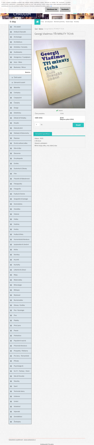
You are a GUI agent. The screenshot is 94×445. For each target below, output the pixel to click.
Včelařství (17, 406)
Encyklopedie (18, 158)
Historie (16, 214)
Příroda (16, 361)
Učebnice (17, 396)
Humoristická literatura (21, 239)
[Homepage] (38, 21)
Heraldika (17, 209)
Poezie (16, 330)
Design (16, 108)
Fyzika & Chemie (19, 194)
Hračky (16, 229)
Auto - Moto (18, 62)
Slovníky (16, 381)
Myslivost (17, 295)
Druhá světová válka (20, 143)
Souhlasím (64, 9)
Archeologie (18, 37)
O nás (42, 22)
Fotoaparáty (18, 183)
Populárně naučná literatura (20, 341)
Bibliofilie (17, 87)
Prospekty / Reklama (21, 351)
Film (15, 173)
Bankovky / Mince (20, 67)
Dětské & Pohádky (20, 118)
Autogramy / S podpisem (22, 57)
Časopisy (17, 102)
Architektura (18, 42)
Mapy (16, 275)
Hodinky (16, 224)
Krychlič (16, 259)
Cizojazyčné (18, 97)
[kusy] (37, 124)
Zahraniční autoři (19, 82)
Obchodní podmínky (59, 22)
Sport (16, 386)
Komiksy (17, 254)
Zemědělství (18, 416)
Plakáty (16, 320)
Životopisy (17, 421)
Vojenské (17, 411)
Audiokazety (18, 52)
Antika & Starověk (20, 32)
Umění (16, 401)
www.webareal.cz (30, 440)
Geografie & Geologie (21, 199)
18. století (17, 27)
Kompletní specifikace (42, 134)
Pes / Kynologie (19, 310)
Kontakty (76, 22)
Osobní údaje (69, 22)
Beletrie (27, 72)
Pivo (15, 315)
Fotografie (17, 189)
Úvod (36, 29)
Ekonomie (17, 153)
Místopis (17, 290)
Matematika (18, 280)
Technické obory (19, 391)
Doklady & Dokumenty (21, 133)
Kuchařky (17, 264)
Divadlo (16, 123)
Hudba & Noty (18, 234)
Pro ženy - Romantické (21, 356)
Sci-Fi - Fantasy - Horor (22, 371)
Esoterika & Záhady (20, 168)
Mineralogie (18, 285)
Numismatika (18, 300)
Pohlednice (17, 335)
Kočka (16, 249)
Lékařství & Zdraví (20, 270)
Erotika (16, 163)
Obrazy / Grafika (19, 305)
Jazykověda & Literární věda (21, 245)
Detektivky (17, 113)
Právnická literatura (20, 345)
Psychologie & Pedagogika (18, 366)
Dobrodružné (18, 128)
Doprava (16, 138)
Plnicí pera (17, 325)
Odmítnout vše (50, 9)
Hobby (16, 219)
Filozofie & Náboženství (22, 178)
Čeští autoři (17, 77)
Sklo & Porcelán (19, 376)
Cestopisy (17, 92)
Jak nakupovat (49, 22)
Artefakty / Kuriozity (20, 47)
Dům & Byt (17, 148)
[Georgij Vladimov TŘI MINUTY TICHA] (59, 40)
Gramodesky (18, 204)
